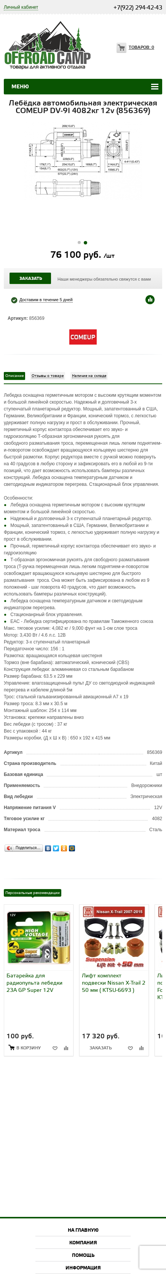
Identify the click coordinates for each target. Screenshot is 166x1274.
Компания (83, 1243)
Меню (20, 86)
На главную (83, 1230)
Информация (83, 1268)
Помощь (83, 1255)
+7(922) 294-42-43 (137, 8)
